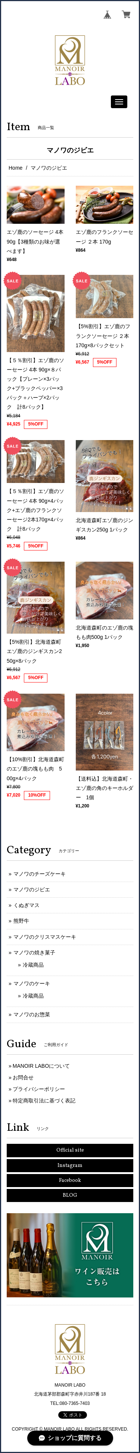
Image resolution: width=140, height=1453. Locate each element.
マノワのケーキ (31, 983)
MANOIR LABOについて (41, 1066)
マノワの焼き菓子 (34, 952)
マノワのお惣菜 (31, 1014)
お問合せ (23, 1077)
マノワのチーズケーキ (39, 874)
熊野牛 (21, 921)
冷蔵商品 (33, 965)
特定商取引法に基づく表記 (44, 1101)
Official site (70, 1150)
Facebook (70, 1180)
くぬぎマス (26, 905)
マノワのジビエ (31, 889)
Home (15, 168)
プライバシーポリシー (39, 1089)
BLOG (70, 1195)
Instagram (70, 1165)
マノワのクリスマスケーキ (44, 937)
